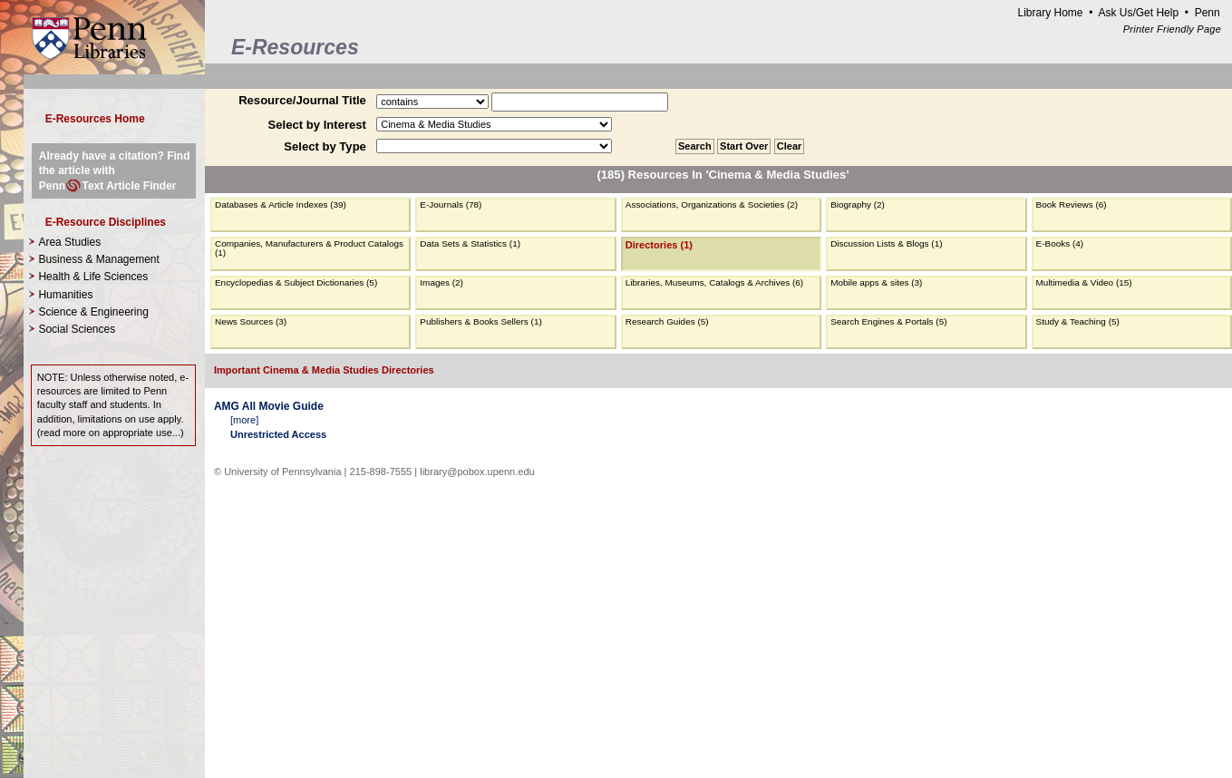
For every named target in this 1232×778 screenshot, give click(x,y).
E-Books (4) (1060, 243)
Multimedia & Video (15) (1084, 282)
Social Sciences (76, 329)
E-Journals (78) (450, 204)
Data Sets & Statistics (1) (470, 243)
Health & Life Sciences (93, 276)
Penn (1207, 12)
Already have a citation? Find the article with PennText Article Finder (114, 170)
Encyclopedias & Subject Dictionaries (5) (296, 282)
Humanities (65, 294)
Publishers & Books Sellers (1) (480, 321)
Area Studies (69, 242)
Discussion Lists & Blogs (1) (886, 243)
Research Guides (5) (667, 321)
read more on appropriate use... (110, 432)
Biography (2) (857, 204)
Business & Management (98, 259)
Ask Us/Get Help (1138, 12)
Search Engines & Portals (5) (888, 321)
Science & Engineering (93, 312)
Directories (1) (659, 244)
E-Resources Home (95, 118)
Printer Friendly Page (1172, 29)
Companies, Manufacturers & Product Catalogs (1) (309, 248)
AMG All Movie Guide (269, 406)
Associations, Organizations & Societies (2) (712, 204)
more (244, 419)
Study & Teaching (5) (1078, 321)
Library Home (1049, 12)
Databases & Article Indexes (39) (280, 204)
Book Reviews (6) (1071, 204)
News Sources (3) (250, 321)
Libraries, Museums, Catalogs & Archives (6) (714, 282)
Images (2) (441, 282)
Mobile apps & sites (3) (876, 282)
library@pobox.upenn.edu (477, 471)
